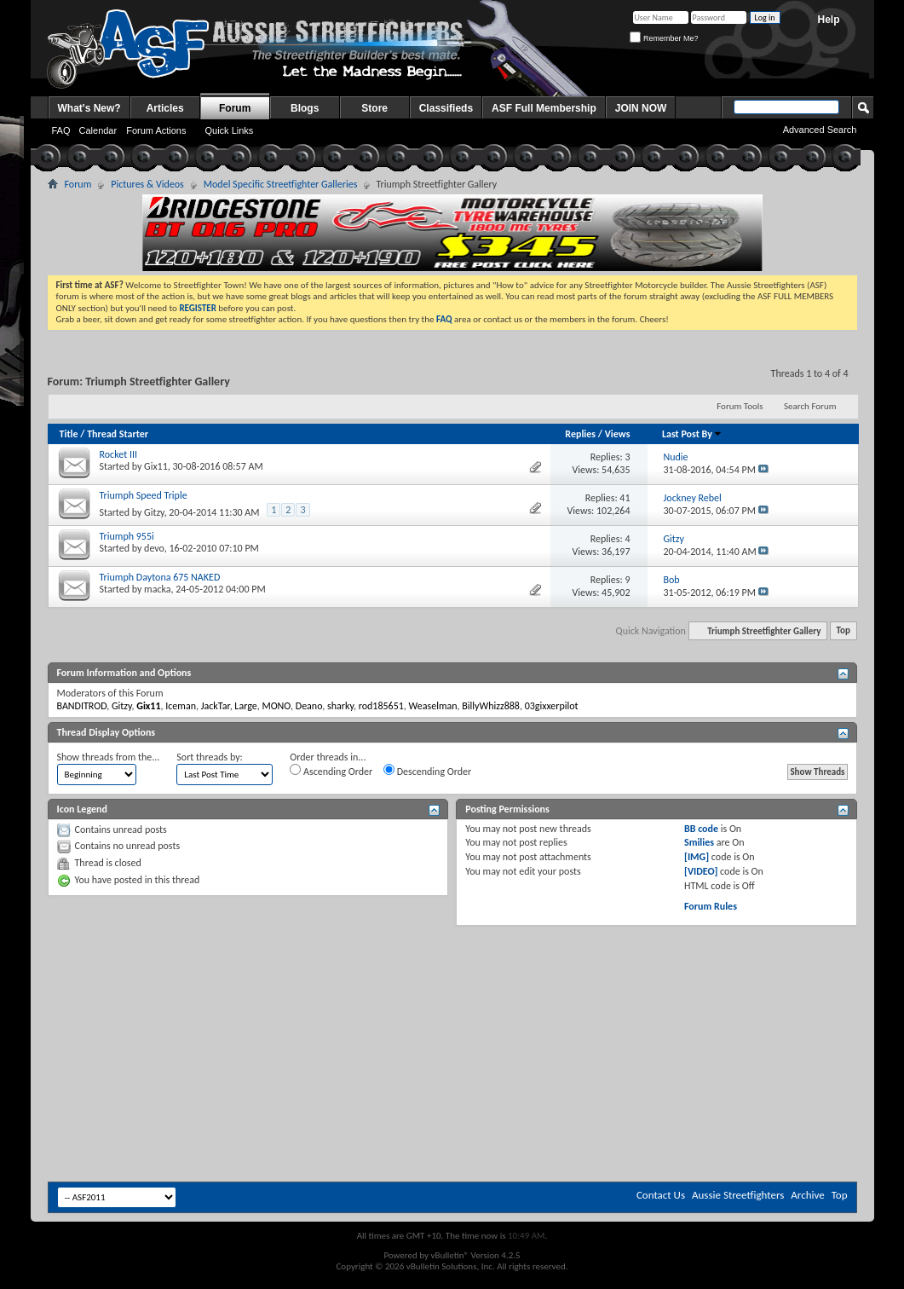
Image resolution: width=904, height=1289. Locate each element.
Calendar (98, 130)
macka (157, 589)
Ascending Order (331, 770)
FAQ (61, 130)
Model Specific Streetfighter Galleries (281, 184)
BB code (701, 829)
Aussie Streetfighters (738, 1194)
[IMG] (696, 857)
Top (843, 631)
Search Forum (810, 406)
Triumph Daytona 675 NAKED (160, 577)
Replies (580, 434)
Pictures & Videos (147, 184)
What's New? (89, 108)
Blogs (305, 108)
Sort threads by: (209, 757)
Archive (807, 1194)
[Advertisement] (452, 977)
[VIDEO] (700, 871)
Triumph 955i (127, 536)
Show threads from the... (108, 757)
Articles (165, 108)
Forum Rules (710, 906)
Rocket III (118, 454)
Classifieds (446, 108)
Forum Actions (156, 130)
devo (154, 548)
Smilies (699, 842)
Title (69, 434)
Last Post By (692, 434)
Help (828, 20)
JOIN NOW (641, 108)
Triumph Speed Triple (143, 495)
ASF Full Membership (544, 108)
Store (374, 108)
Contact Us (660, 1194)
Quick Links (228, 130)
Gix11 (156, 466)
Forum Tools (740, 406)
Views (617, 434)
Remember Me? (664, 38)
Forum (234, 108)
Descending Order (427, 770)
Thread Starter (117, 434)
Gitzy (154, 512)
